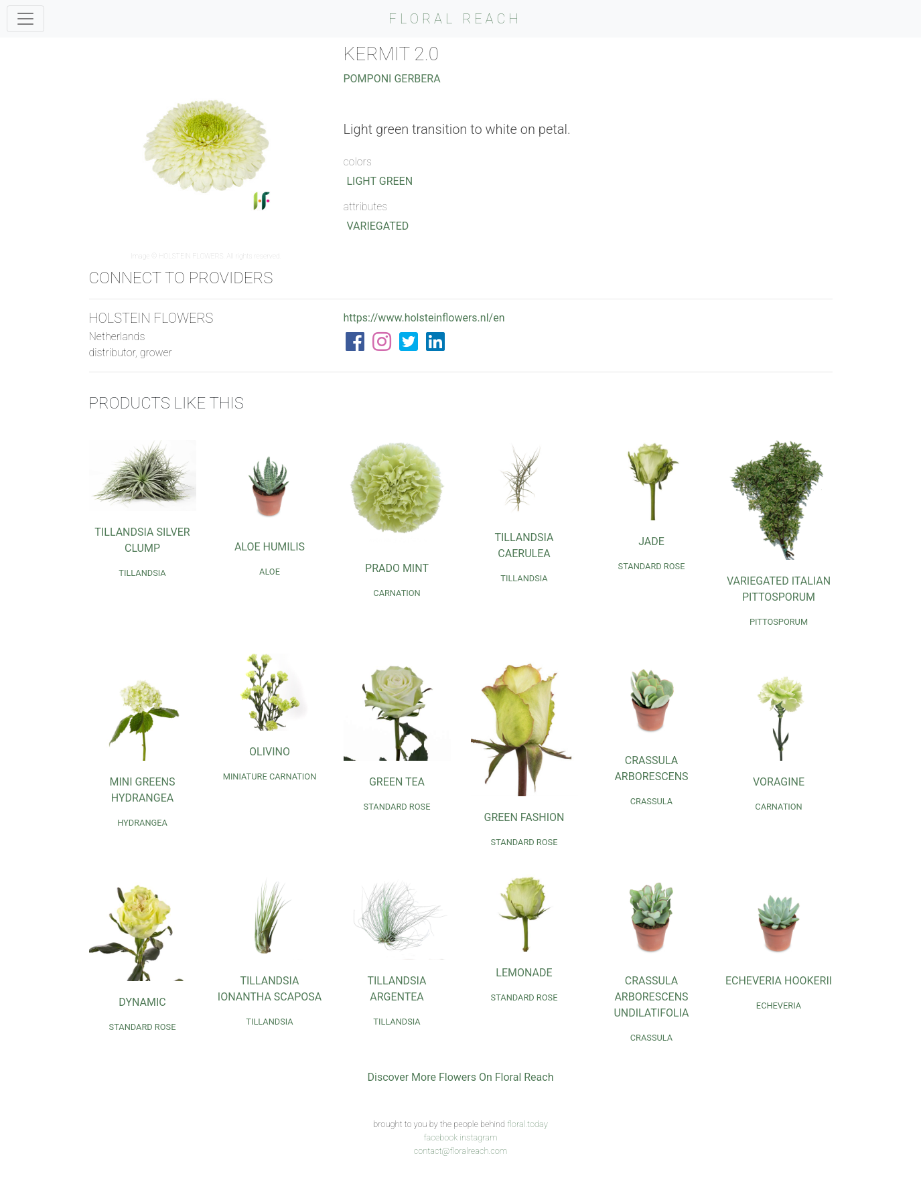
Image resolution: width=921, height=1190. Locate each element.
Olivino (269, 751)
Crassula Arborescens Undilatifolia (651, 996)
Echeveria (778, 1005)
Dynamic (142, 1002)
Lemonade (524, 972)
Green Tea (397, 781)
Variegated (378, 226)
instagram (478, 1137)
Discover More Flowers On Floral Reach (461, 1077)
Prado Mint (397, 568)
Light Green (380, 181)
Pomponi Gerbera (392, 78)
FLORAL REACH (455, 19)
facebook (440, 1137)
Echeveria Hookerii (778, 980)
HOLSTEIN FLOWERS (191, 256)
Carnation (396, 593)
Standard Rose (651, 566)
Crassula (651, 801)
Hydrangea (142, 823)
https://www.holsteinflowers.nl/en (424, 317)
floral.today (527, 1124)
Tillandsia (142, 573)
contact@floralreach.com (461, 1151)
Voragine (778, 781)
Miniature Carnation (270, 776)
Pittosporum (779, 622)
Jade (651, 541)
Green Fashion (524, 817)
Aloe (269, 572)
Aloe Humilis (269, 546)
